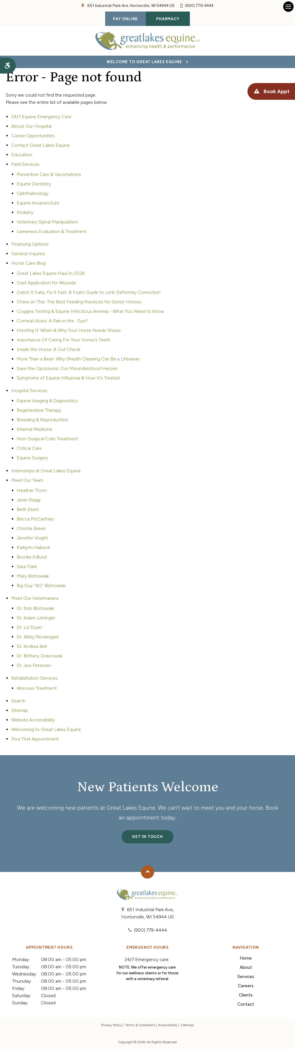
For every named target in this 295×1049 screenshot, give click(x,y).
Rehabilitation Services (34, 678)
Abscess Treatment (37, 688)
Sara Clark (27, 566)
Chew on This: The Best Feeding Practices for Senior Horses (79, 301)
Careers (246, 985)
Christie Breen (31, 528)
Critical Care (29, 448)
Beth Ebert (28, 509)
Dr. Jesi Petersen (34, 665)
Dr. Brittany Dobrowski (40, 656)
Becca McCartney (35, 519)
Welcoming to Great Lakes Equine (46, 729)
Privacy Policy (111, 1025)
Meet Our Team (27, 480)
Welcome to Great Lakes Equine (144, 62)
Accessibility (167, 1025)
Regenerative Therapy (39, 410)
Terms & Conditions (140, 1025)
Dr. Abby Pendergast (38, 637)
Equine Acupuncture (38, 203)
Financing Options (30, 244)
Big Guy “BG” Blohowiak (41, 585)
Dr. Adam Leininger (36, 618)
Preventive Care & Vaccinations (49, 174)
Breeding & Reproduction (42, 419)
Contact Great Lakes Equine (40, 145)
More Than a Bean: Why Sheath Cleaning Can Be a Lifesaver (78, 359)
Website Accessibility (33, 720)
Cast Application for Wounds (46, 282)
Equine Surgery (32, 457)
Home (246, 958)
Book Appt (274, 91)
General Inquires (28, 253)
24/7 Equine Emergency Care (41, 116)
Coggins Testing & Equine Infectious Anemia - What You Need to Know (90, 311)
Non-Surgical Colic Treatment (47, 438)
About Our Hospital (31, 126)
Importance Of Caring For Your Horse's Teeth (63, 340)
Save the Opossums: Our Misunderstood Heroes (67, 368)
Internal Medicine (34, 429)
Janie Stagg (28, 500)
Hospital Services (29, 390)
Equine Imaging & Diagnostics (47, 400)
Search (18, 701)
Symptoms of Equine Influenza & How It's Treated (68, 378)
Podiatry (25, 212)
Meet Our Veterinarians (35, 598)
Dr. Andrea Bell (32, 646)
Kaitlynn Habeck (33, 547)
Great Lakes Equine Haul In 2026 (51, 273)
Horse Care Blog (28, 263)
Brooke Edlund (32, 557)
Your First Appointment (35, 739)
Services (245, 976)
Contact (245, 1004)
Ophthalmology (32, 193)
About (246, 967)
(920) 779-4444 (199, 5)
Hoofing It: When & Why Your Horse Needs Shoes (69, 330)
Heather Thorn (32, 490)
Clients (246, 995)
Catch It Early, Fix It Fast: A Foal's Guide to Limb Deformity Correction (88, 292)
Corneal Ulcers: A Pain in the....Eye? (52, 321)
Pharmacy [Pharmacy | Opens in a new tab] (167, 19)
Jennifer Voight (32, 538)
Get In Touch (147, 836)
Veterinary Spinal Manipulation (47, 222)
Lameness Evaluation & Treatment (51, 231)
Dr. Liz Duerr (29, 627)
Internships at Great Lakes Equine (46, 470)
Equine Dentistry (34, 184)
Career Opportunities (33, 135)
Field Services (25, 164)
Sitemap (19, 710)
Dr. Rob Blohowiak (35, 608)
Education (21, 154)
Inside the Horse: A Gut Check (48, 349)
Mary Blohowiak (33, 576)
